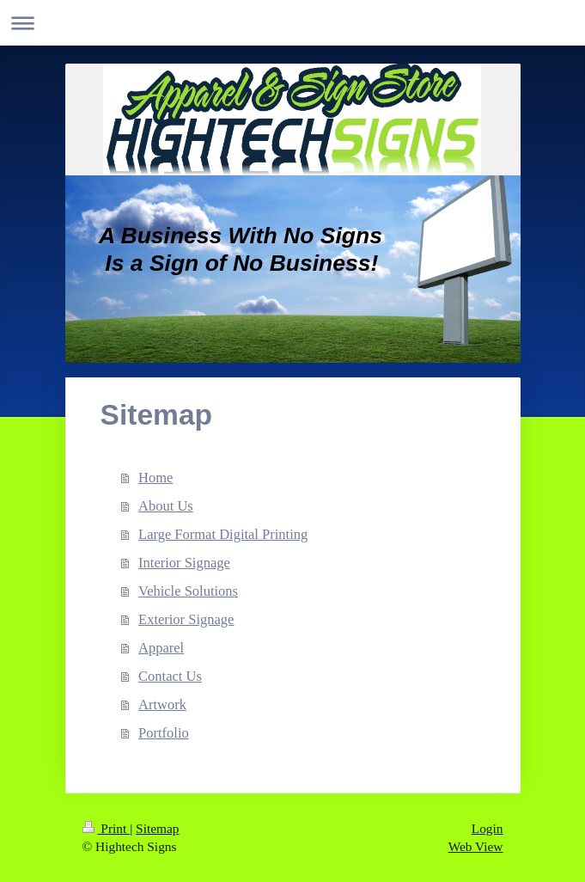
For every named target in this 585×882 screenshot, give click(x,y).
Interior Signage (184, 562)
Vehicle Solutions (188, 591)
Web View (475, 846)
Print (106, 828)
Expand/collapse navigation (292, 22)
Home (155, 477)
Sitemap (157, 828)
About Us (165, 506)
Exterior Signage (186, 619)
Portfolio (163, 733)
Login (487, 828)
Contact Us (170, 676)
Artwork (162, 704)
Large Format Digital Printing (223, 534)
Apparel (161, 648)
